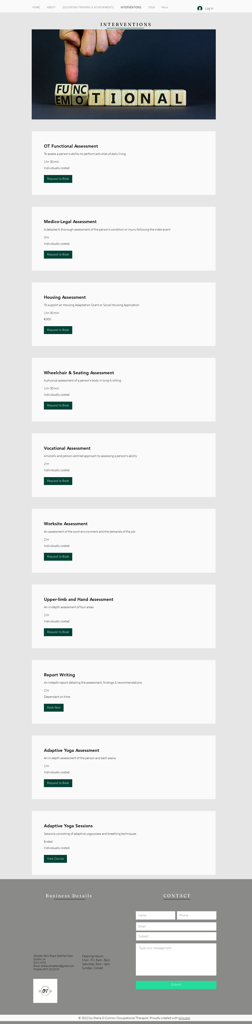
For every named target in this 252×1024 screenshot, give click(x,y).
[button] (58, 179)
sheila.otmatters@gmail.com (57, 965)
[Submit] (176, 985)
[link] (124, 146)
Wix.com (184, 1018)
